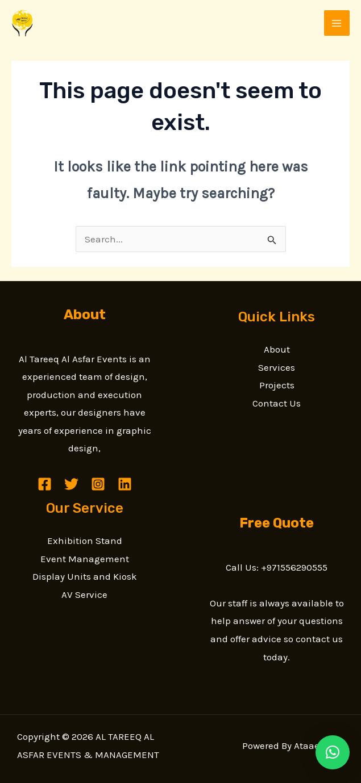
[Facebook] (45, 484)
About (277, 349)
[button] (333, 752)
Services (276, 367)
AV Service (84, 594)
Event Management (84, 558)
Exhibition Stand (84, 540)
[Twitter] (71, 484)
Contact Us (276, 403)
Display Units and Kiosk (84, 576)
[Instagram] (98, 484)
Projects (276, 385)
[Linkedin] (125, 484)
